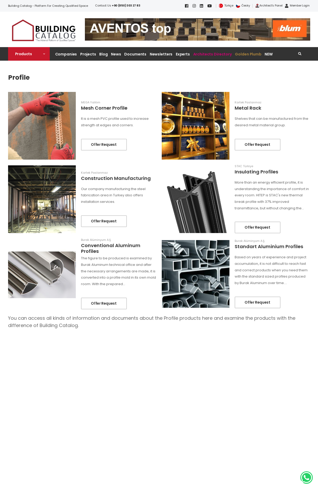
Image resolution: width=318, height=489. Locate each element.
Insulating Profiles (256, 171)
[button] (29, 54)
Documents (135, 54)
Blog (103, 54)
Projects (88, 54)
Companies (66, 54)
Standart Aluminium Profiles (269, 246)
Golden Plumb (248, 54)
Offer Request (103, 144)
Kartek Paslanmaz (248, 102)
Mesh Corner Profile (104, 108)
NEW (269, 54)
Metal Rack (248, 108)
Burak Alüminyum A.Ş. (96, 240)
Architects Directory (212, 54)
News (116, 54)
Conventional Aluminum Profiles (110, 248)
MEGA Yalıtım (90, 102)
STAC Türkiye (244, 166)
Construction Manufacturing (116, 178)
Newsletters (161, 54)
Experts (183, 54)
